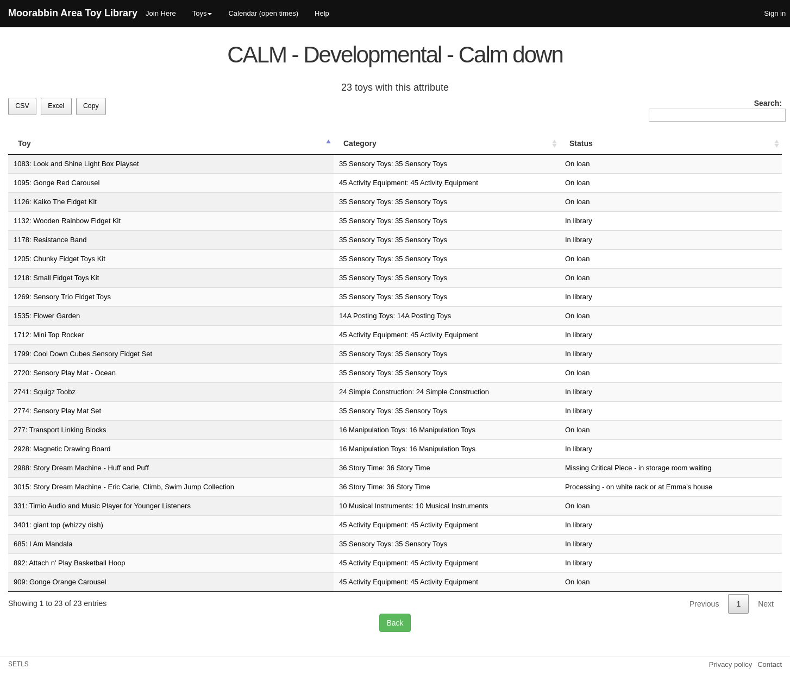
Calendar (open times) (263, 13)
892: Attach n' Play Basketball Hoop (70, 563)
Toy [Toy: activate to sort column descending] (24, 143)
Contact (769, 664)
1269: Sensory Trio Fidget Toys (62, 297)
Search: (715, 110)
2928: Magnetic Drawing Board (62, 449)
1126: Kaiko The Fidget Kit (55, 202)
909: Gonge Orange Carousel (60, 582)
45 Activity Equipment (372, 183)
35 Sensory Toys (365, 164)
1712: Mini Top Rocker (49, 335)
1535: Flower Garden (47, 316)
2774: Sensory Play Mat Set (57, 411)
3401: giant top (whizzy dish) (58, 525)
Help (322, 13)
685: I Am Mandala (43, 544)
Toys (202, 13)
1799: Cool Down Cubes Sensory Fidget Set (83, 354)
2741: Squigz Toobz (45, 392)
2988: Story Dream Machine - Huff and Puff (81, 468)
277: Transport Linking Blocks (60, 430)
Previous (704, 604)
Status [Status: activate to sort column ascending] (581, 143)
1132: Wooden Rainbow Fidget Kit (67, 221)
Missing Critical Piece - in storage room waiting (638, 468)
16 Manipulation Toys (372, 430)
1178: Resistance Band (50, 240)
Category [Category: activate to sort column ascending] (360, 143)
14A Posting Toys (366, 316)
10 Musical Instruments (375, 506)
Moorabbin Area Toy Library (72, 13)
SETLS (18, 664)
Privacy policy (730, 664)
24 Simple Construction (375, 392)
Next (766, 604)
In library (578, 221)
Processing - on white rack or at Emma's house (638, 487)
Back (394, 623)
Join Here (161, 13)
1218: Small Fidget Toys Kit (56, 278)
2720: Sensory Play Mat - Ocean (65, 373)
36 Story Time (361, 468)
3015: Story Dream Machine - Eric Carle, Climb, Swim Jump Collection (124, 487)
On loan (577, 164)
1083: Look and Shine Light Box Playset (76, 164)
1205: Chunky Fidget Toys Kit (59, 259)
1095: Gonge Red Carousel (56, 183)
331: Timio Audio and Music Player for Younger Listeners (102, 506)
